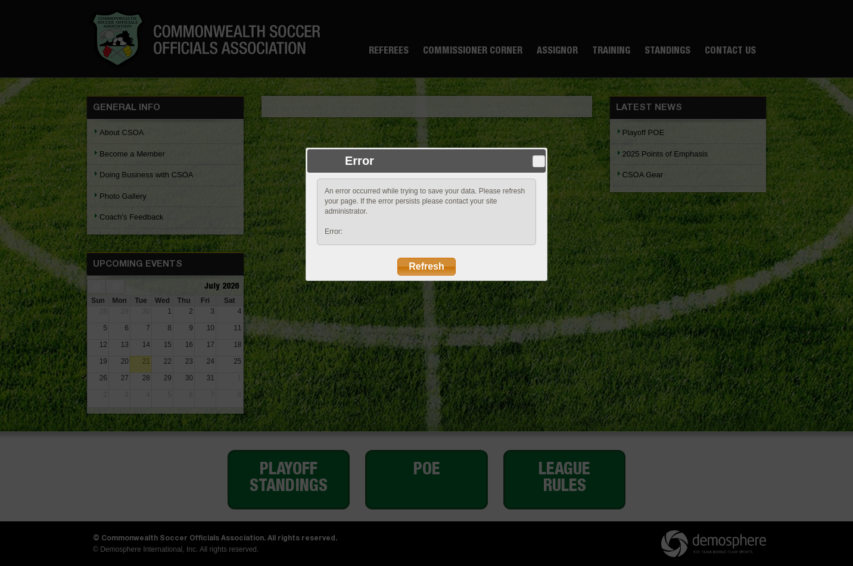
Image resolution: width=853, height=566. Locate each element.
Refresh (426, 266)
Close (538, 161)
